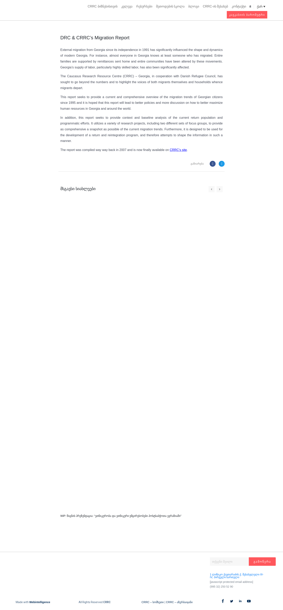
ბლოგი (193, 6)
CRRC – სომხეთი (153, 602)
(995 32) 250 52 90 (221, 586)
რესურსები (144, 6)
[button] (250, 6)
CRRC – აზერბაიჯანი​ (179, 602)
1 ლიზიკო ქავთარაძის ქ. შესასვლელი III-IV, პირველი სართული (236, 576)
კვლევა (126, 6)
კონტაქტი (239, 6)
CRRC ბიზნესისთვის (103, 6)
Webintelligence (39, 602)
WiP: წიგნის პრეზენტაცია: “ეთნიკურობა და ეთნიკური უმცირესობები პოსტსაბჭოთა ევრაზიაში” (120, 515)
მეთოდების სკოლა (170, 6)
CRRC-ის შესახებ (215, 6)
